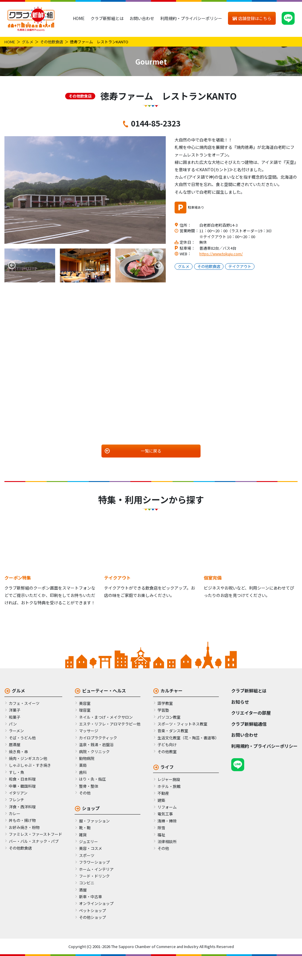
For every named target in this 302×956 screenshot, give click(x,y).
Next (158, 265)
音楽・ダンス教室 (172, 730)
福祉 (161, 834)
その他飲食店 (51, 42)
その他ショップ (92, 917)
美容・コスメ (90, 848)
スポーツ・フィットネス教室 (182, 724)
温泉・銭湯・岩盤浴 (96, 744)
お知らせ (240, 702)
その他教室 (167, 751)
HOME (79, 18)
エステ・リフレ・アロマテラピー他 (109, 724)
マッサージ (88, 730)
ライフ (167, 767)
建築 (161, 800)
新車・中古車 (90, 896)
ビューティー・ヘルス (104, 690)
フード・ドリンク (94, 876)
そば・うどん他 (22, 738)
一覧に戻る (151, 451)
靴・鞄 (85, 827)
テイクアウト (239, 266)
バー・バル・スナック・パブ (34, 841)
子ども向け (167, 744)
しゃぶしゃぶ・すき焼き (30, 765)
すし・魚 (16, 772)
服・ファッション (94, 821)
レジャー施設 (168, 779)
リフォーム (167, 807)
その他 (85, 793)
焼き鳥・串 (18, 751)
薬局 (83, 765)
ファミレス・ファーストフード (35, 834)
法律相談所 (167, 841)
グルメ (27, 42)
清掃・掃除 (167, 821)
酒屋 (83, 890)
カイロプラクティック (98, 738)
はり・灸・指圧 (92, 779)
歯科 (83, 772)
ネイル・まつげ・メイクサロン (106, 717)
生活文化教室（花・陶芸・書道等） (188, 738)
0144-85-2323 (155, 123)
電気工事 (165, 814)
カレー (14, 813)
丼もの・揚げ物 (22, 820)
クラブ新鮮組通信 (249, 724)
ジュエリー (88, 841)
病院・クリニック (94, 751)
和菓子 (14, 717)
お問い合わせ (141, 18)
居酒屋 (14, 744)
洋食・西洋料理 (22, 806)
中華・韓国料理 (22, 786)
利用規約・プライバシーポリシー (191, 18)
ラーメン (16, 730)
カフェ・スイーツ (24, 703)
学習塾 (163, 710)
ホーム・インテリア (96, 869)
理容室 (85, 710)
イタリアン (18, 793)
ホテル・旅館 (168, 786)
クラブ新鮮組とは (107, 18)
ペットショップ (92, 910)
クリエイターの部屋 (251, 713)
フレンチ (16, 799)
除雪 (161, 827)
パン (13, 724)
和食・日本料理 (22, 779)
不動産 (163, 793)
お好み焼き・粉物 (24, 827)
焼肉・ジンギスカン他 (28, 758)
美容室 (85, 703)
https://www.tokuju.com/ (221, 253)
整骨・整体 (88, 786)
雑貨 (83, 834)
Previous (11, 265)
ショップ (91, 808)
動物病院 (86, 758)
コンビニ (86, 883)
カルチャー (171, 690)
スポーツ (86, 855)
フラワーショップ (94, 862)
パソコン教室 (168, 717)
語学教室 (165, 703)
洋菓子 (14, 710)
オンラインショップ (96, 903)
